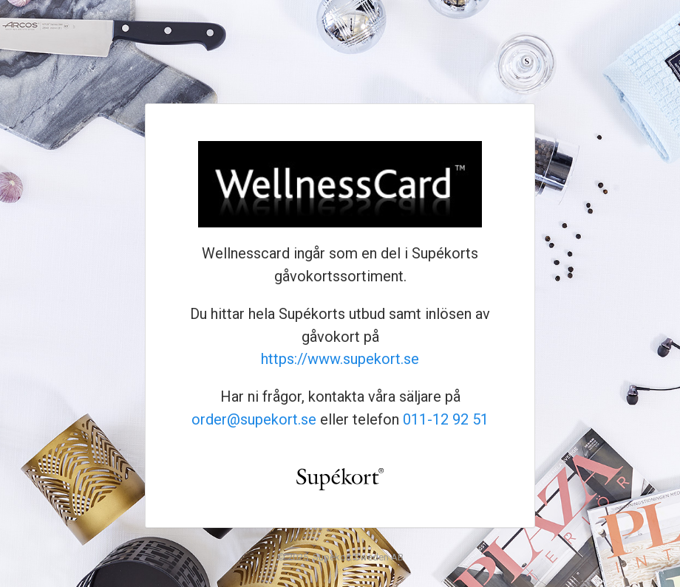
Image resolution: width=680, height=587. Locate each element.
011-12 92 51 (446, 419)
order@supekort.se (253, 419)
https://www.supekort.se (340, 359)
